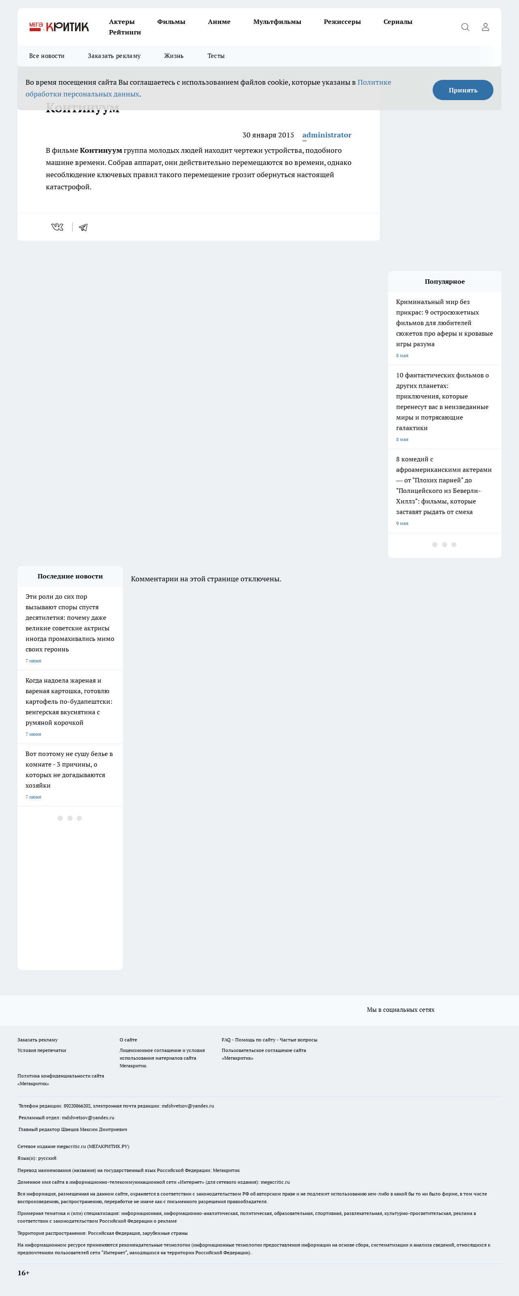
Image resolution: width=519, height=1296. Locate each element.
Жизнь (174, 56)
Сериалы (398, 21)
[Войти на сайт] (485, 27)
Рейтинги (125, 32)
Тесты (216, 56)
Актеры (122, 21)
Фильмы (171, 21)
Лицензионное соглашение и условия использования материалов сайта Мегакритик (162, 1058)
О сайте (128, 1040)
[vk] (58, 227)
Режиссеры (342, 21)
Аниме (219, 21)
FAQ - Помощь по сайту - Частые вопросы (269, 1040)
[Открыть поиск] (465, 27)
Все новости (46, 56)
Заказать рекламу (114, 56)
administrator (327, 134)
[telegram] (86, 227)
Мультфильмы (277, 21)
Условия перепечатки (41, 1050)
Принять (463, 90)
